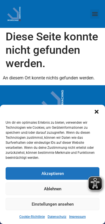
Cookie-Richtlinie (32, 217)
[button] (96, 112)
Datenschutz (57, 217)
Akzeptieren (52, 173)
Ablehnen (52, 188)
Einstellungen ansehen (53, 204)
